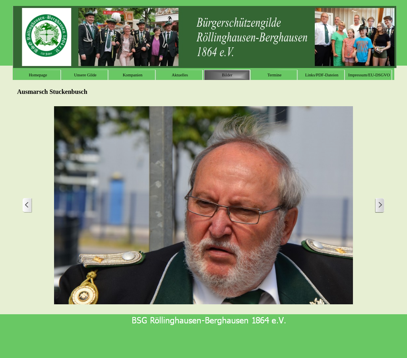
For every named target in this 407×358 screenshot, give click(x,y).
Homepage (38, 75)
